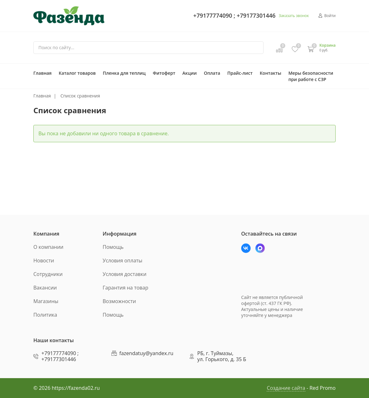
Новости (43, 260)
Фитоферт (164, 73)
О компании (48, 246)
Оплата (212, 73)
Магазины (45, 301)
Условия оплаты (122, 260)
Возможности (119, 301)
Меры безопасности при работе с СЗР (310, 76)
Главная (42, 73)
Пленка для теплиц (124, 73)
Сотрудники (48, 274)
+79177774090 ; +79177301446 (234, 15)
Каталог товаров (77, 73)
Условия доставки (124, 274)
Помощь (113, 246)
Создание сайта (286, 387)
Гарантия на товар (125, 287)
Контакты (270, 73)
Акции (189, 73)
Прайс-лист (240, 73)
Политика (45, 314)
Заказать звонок (294, 15)
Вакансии (45, 287)
